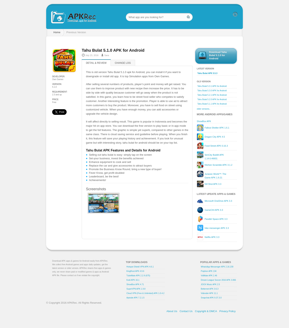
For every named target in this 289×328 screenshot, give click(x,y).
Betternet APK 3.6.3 (210, 289)
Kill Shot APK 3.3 (213, 184)
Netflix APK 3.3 (212, 237)
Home (56, 32)
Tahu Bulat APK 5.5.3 (207, 73)
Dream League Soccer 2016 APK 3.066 (218, 280)
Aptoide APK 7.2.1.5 (135, 298)
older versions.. (204, 109)
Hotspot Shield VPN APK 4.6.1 (140, 267)
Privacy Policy (227, 311)
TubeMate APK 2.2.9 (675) (138, 276)
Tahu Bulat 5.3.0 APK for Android (212, 90)
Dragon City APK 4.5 (215, 137)
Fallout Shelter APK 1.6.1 (217, 127)
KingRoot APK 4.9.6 (135, 271)
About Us (171, 311)
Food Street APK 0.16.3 (216, 146)
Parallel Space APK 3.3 (216, 219)
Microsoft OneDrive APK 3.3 (218, 201)
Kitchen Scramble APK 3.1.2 (218, 165)
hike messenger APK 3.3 (217, 228)
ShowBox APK (204, 121)
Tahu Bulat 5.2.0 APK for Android (212, 99)
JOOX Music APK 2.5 (210, 284)
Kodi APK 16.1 (132, 280)
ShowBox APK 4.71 (135, 284)
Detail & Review (96, 63)
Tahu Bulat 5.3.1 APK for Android (212, 86)
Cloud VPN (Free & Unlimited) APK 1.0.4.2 (145, 293)
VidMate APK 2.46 (209, 276)
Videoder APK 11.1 (209, 293)
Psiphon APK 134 (209, 271)
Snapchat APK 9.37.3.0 (211, 298)
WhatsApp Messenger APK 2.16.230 (217, 267)
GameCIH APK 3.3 (214, 210)
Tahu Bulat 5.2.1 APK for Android (212, 95)
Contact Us (186, 311)
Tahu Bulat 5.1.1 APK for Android (212, 104)
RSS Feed (235, 14)
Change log (123, 63)
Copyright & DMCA (206, 311)
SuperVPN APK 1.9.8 (136, 289)
